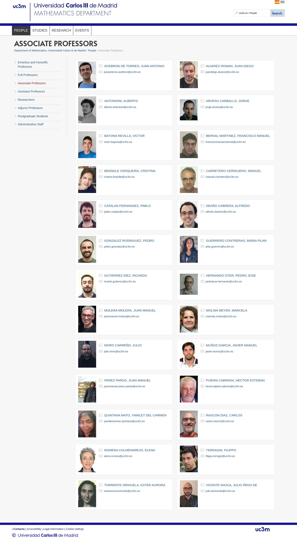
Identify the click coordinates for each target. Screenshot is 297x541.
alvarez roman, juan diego (230, 66)
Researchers (26, 99)
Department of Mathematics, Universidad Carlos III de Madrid (50, 50)
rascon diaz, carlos (224, 415)
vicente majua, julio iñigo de (231, 485)
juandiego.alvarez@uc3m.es (222, 71)
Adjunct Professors (30, 108)
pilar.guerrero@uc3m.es (220, 246)
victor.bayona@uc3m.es (118, 141)
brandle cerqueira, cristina (129, 171)
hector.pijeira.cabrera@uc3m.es (224, 386)
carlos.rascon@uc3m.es (220, 421)
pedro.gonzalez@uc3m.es (119, 246)
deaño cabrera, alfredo (228, 205)
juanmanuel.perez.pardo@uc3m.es (124, 386)
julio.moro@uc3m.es (116, 351)
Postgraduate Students (33, 116)
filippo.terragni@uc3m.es (220, 456)
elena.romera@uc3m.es (118, 456)
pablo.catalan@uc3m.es (118, 211)
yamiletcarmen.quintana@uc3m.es (124, 421)
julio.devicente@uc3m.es (220, 490)
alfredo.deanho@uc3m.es (221, 211)
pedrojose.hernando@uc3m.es (224, 281)
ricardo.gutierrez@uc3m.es (120, 281)
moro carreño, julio (122, 345)
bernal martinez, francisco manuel (238, 135)
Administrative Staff (30, 124)
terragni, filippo (221, 450)
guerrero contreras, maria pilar (236, 240)
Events (82, 30)
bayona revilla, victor (124, 135)
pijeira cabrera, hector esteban (235, 380)
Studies (39, 30)
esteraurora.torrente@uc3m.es (122, 490)
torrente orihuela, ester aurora (134, 485)
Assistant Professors (31, 91)
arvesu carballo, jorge (228, 101)
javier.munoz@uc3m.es (219, 351)
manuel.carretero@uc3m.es (222, 176)
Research (61, 30)
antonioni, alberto (121, 101)
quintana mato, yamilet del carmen (135, 415)
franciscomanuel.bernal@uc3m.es (226, 141)
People (21, 30)
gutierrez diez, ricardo (125, 275)
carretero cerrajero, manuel (233, 171)
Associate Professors (32, 83)
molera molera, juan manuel (130, 310)
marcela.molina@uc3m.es (221, 316)
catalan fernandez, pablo (127, 205)
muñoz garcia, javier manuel (231, 345)
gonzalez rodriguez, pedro (129, 240)
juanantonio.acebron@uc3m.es (122, 71)
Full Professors (28, 75)
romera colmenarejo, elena (129, 450)
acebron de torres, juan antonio (134, 66)
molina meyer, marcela (226, 310)
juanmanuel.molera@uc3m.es (121, 316)
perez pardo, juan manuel (127, 380)
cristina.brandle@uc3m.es (119, 176)
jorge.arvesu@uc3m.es (219, 107)
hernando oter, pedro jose (231, 275)
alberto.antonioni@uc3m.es (120, 107)
